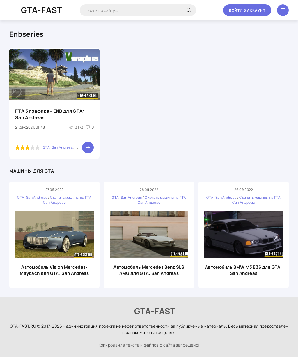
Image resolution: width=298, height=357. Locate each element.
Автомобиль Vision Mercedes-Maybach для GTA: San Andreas (54, 270)
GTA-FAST (41, 9)
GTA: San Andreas (58, 147)
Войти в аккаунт (247, 10)
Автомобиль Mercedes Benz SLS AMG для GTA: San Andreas (148, 270)
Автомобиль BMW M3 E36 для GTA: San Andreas (243, 270)
